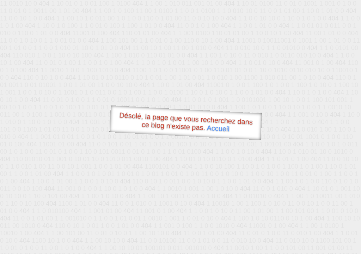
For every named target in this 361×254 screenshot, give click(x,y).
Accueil (218, 128)
